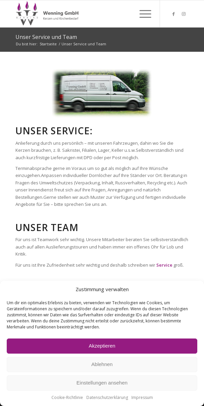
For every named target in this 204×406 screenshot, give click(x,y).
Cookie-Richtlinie (67, 397)
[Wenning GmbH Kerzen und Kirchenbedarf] (84, 13)
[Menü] (142, 13)
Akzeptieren (102, 346)
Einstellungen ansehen (102, 383)
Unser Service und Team (46, 37)
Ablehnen (102, 364)
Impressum (142, 397)
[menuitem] (142, 13)
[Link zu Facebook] (173, 14)
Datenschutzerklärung (107, 397)
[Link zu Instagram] (183, 14)
